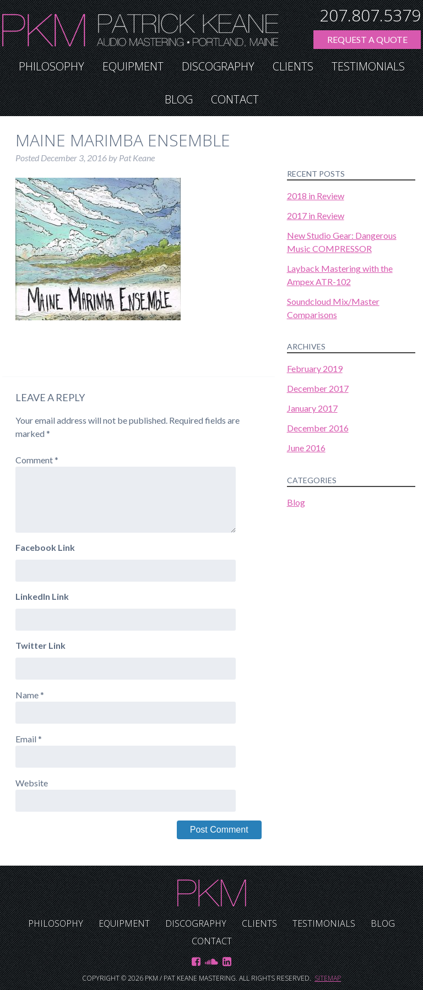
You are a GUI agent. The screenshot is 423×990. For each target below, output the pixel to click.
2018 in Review (315, 195)
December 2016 (318, 428)
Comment (36, 460)
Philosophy (51, 66)
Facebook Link (45, 547)
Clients (293, 66)
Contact (235, 99)
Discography (218, 66)
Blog (179, 99)
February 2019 (315, 368)
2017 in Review (315, 215)
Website (31, 783)
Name (29, 695)
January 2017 (312, 408)
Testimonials (368, 66)
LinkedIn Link (42, 596)
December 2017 (318, 388)
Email (28, 739)
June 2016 (306, 447)
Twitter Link (40, 645)
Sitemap (327, 978)
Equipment (133, 66)
